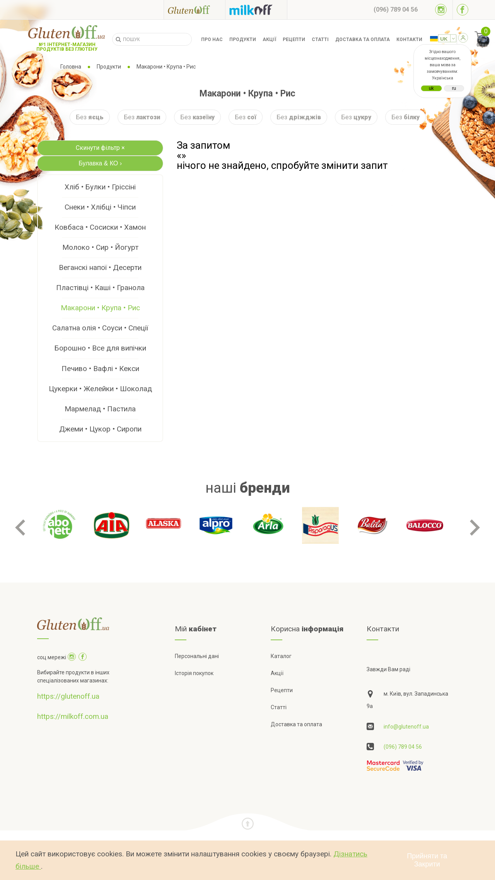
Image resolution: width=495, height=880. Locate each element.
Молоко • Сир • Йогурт (100, 247)
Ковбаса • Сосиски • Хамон (100, 227)
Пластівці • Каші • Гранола (100, 287)
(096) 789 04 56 (403, 747)
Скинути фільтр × (100, 147)
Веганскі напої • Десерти (100, 267)
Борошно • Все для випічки (100, 348)
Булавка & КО (100, 163)
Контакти (409, 39)
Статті (320, 39)
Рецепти (294, 39)
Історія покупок (194, 673)
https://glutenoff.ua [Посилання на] (68, 696)
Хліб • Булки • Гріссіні (100, 186)
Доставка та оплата (362, 39)
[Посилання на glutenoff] (194, 9)
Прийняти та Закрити (427, 860)
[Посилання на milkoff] (256, 9)
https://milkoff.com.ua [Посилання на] (72, 716)
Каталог (281, 656)
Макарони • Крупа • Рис (100, 307)
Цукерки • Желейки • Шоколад (100, 388)
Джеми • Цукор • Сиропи (100, 429)
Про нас (212, 39)
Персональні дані (197, 656)
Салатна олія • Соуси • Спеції (100, 327)
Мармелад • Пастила (100, 408)
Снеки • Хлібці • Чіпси (100, 207)
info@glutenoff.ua (406, 727)
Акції (269, 39)
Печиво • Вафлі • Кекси (100, 368)
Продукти (242, 39)
